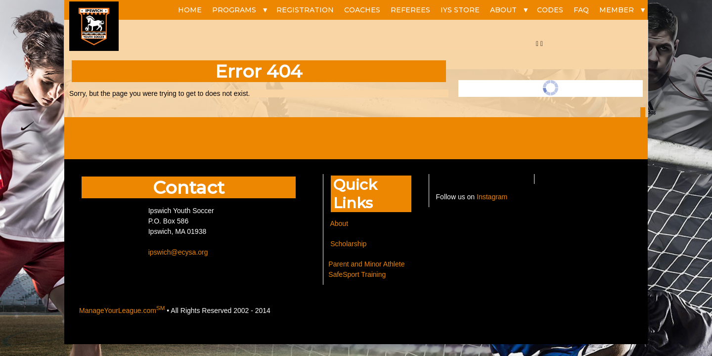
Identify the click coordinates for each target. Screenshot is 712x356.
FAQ (581, 9)
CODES (550, 9)
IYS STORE (460, 9)
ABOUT (503, 9)
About (339, 223)
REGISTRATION (305, 9)
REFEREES (410, 9)
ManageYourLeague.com (122, 310)
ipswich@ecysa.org (178, 252)
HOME (190, 9)
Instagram (492, 197)
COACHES (362, 9)
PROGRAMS (234, 9)
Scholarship (347, 244)
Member (616, 9)
